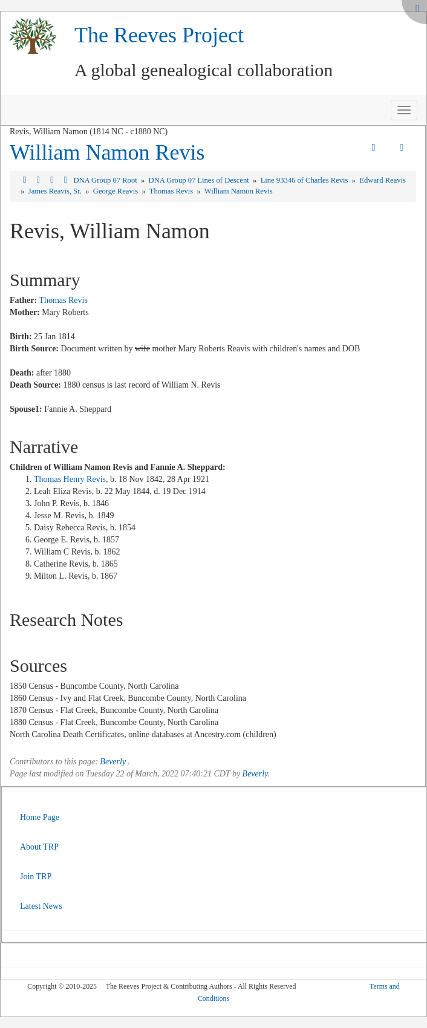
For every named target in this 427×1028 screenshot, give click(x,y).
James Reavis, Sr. (55, 191)
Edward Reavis (382, 180)
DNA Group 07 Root (106, 180)
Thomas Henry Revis (70, 479)
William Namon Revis (107, 152)
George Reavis (116, 191)
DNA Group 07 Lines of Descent (200, 180)
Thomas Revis (172, 191)
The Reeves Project (159, 35)
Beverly (113, 761)
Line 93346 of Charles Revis (305, 180)
